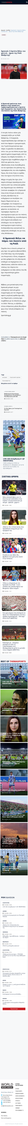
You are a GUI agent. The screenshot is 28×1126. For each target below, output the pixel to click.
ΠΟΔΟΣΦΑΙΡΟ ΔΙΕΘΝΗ (15, 377)
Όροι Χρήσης (4, 1115)
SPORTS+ (17, 1100)
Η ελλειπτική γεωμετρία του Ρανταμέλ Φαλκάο (13, 709)
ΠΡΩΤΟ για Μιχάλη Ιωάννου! (13, 790)
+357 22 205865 (7, 1100)
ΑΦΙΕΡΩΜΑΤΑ (18, 1105)
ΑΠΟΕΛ (4, 980)
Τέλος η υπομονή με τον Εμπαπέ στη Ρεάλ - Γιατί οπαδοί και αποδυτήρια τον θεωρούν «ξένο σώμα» (13, 585)
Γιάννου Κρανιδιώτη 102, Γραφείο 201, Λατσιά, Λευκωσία (6, 1097)
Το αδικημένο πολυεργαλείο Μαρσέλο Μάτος (13, 1003)
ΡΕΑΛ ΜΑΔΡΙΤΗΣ (6, 380)
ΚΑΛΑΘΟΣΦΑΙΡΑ (19, 1093)
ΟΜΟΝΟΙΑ (5, 932)
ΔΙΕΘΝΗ (5, 911)
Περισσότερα (14, 1009)
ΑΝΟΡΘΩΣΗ (6, 941)
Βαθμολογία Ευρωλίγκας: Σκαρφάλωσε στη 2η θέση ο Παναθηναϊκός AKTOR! (12, 395)
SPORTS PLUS (6, 969)
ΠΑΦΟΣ (4, 990)
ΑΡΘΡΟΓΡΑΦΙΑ (19, 1098)
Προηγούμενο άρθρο (9, 391)
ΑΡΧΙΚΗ (17, 1088)
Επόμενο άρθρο (8, 406)
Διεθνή (8, 30)
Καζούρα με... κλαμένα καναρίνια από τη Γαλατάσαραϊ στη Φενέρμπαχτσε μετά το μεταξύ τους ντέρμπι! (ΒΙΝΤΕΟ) (14, 646)
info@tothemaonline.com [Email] (7, 1105)
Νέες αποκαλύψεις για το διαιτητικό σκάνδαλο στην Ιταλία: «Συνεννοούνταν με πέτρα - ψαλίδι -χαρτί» (12, 499)
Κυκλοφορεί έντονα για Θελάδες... (12, 994)
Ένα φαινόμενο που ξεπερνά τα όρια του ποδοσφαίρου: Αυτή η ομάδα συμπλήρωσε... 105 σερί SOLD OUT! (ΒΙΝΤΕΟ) (14, 615)
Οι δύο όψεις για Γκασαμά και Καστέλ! (13, 409)
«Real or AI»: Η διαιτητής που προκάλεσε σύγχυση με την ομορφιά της (13, 528)
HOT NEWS (18, 1103)
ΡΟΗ (7, 897)
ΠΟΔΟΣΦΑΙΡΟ (18, 1091)
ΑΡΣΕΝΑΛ (4, 377)
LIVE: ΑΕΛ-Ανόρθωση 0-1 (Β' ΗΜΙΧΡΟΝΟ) (14, 460)
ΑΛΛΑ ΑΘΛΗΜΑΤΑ (19, 1096)
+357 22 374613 (7, 1102)
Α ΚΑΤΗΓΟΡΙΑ (6, 902)
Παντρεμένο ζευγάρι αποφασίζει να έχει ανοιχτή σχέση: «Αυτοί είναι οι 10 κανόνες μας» (13, 840)
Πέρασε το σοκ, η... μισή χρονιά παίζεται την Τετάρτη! (11, 868)
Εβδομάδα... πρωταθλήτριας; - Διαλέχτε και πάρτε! (13, 762)
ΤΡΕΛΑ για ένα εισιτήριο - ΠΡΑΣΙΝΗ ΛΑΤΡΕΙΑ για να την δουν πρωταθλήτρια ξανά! (13, 815)
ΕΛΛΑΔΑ (5, 998)
